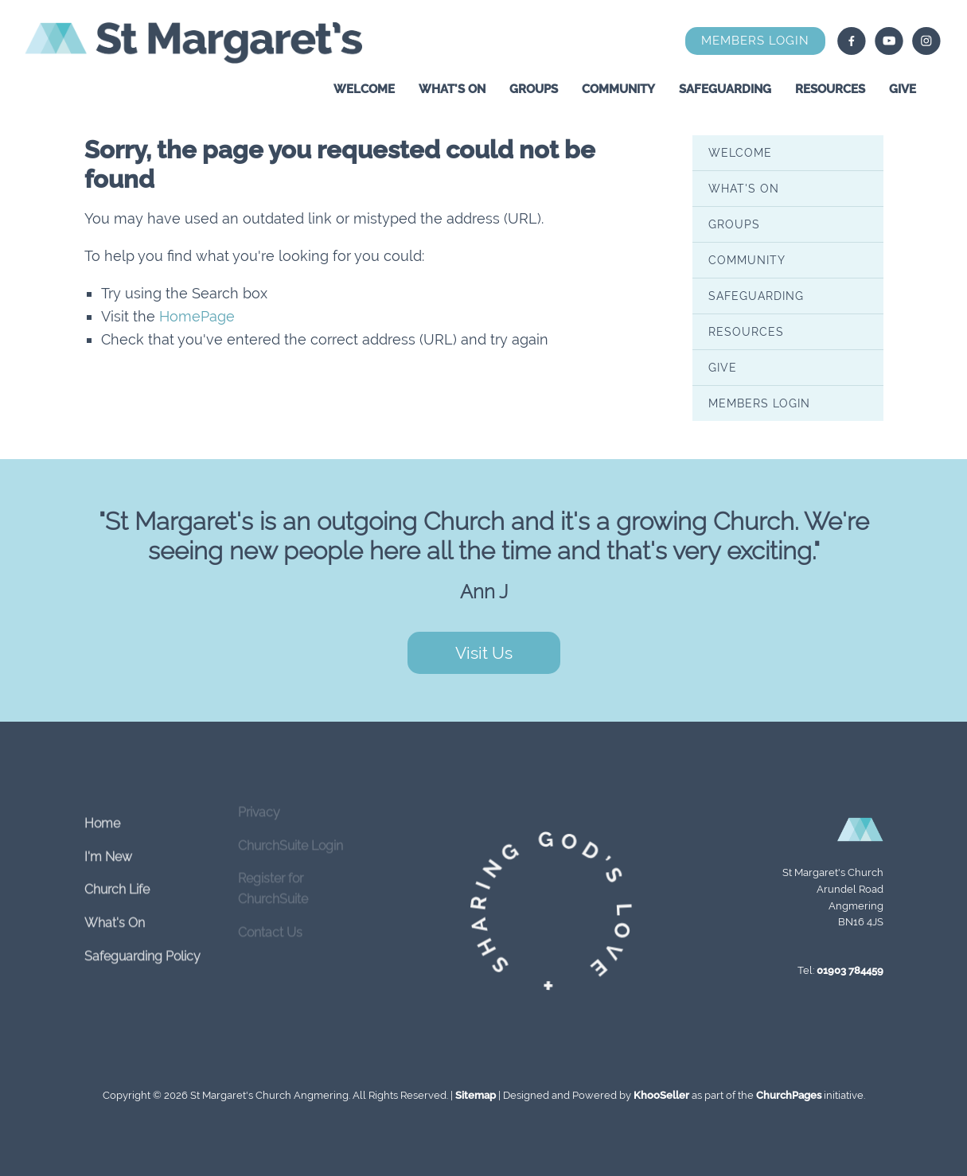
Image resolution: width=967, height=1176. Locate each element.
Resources (830, 89)
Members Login (755, 40)
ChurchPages (788, 1095)
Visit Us (484, 653)
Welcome (364, 89)
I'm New (108, 847)
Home (102, 813)
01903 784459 (850, 970)
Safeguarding (725, 89)
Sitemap (475, 1095)
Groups (533, 89)
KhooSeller (661, 1095)
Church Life (117, 879)
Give (902, 89)
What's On (452, 89)
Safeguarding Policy (142, 945)
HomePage (197, 316)
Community (618, 89)
